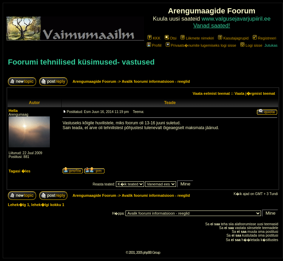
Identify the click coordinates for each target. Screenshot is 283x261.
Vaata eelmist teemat (211, 93)
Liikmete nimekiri (197, 38)
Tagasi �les (19, 171)
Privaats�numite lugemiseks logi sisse (201, 45)
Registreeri (264, 38)
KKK (154, 38)
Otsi (171, 38)
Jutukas (270, 45)
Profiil (154, 45)
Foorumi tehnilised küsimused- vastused (81, 62)
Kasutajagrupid (233, 38)
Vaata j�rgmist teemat (255, 93)
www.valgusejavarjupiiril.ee (236, 18)
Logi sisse (251, 45)
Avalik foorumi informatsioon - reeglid (156, 81)
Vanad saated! (211, 25)
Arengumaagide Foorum (95, 81)
